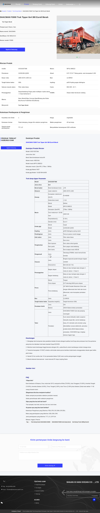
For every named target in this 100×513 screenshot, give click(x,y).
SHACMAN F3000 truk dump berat (61, 422)
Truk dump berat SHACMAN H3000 (40, 422)
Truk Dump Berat (16, 11)
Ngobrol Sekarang (12, 49)
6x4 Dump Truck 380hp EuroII (80, 422)
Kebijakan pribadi (16, 511)
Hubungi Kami (50, 4)
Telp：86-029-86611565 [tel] (8, 486)
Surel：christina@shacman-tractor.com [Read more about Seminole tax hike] (12, 489)
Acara (60, 4)
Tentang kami (37, 4)
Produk (26, 4)
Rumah (18, 4)
